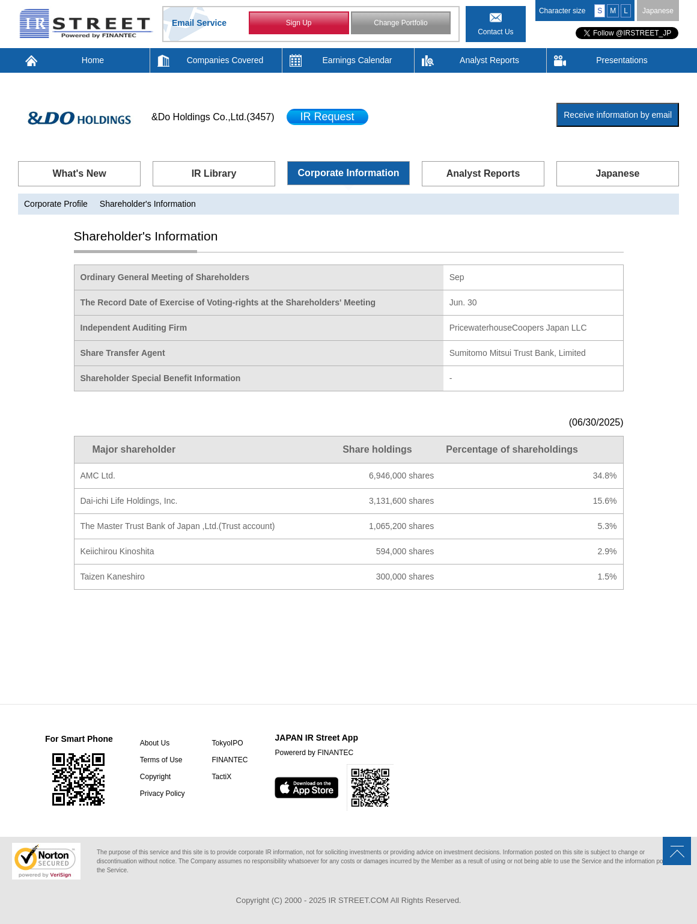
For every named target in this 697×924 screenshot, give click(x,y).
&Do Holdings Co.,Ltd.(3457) (213, 117)
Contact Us (495, 32)
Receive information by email (618, 115)
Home (93, 60)
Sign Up (299, 23)
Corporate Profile (56, 204)
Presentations (622, 60)
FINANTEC (230, 760)
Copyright (155, 777)
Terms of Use (161, 760)
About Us (154, 743)
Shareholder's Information (148, 204)
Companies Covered (225, 60)
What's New (79, 173)
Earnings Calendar (357, 60)
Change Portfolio (400, 23)
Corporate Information (349, 173)
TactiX (221, 777)
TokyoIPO (227, 743)
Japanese (658, 11)
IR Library (214, 173)
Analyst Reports (489, 60)
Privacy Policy (162, 793)
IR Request (327, 117)
